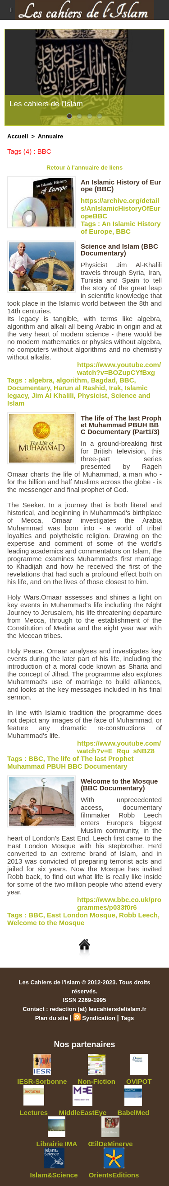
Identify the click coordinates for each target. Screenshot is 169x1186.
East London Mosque (81, 915)
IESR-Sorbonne (42, 1081)
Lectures (34, 1112)
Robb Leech (138, 915)
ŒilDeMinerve (110, 1144)
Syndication (98, 1018)
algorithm (71, 380)
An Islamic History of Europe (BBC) (121, 185)
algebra (40, 380)
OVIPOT (139, 1081)
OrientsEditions (114, 1175)
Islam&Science (54, 1175)
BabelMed (133, 1112)
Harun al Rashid (79, 388)
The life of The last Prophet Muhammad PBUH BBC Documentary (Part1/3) (121, 424)
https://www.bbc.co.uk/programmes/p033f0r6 (119, 903)
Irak (115, 388)
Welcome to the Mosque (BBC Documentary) (119, 784)
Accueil (17, 136)
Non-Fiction (96, 1081)
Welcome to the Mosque (45, 922)
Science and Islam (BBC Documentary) (119, 249)
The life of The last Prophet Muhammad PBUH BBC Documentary (70, 762)
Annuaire (50, 136)
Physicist (92, 395)
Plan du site (51, 1018)
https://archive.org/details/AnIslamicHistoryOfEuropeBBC (120, 208)
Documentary (28, 388)
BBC (123, 231)
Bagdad (103, 380)
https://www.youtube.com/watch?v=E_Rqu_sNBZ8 (119, 747)
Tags (127, 1018)
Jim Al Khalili (53, 395)
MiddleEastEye (82, 1112)
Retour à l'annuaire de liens (84, 167)
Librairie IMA (56, 1144)
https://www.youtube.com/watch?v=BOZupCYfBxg (119, 368)
